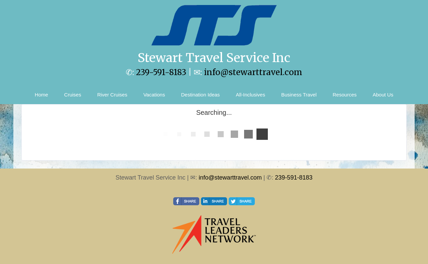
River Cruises (112, 94)
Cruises (72, 94)
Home (41, 94)
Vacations (154, 94)
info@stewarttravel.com (253, 72)
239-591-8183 (161, 72)
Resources (345, 94)
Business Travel (299, 94)
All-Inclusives (250, 94)
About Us (382, 94)
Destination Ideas (200, 94)
